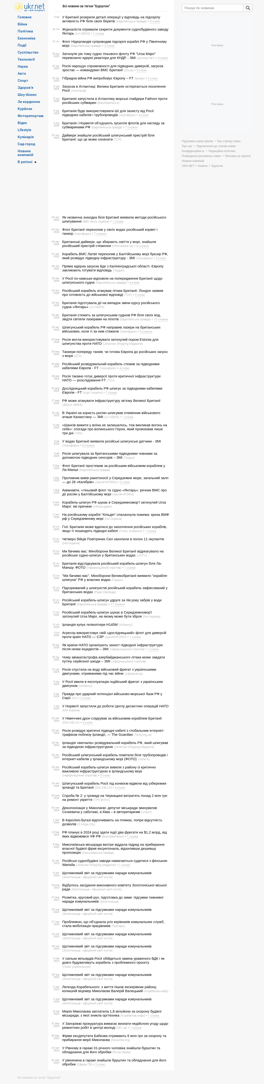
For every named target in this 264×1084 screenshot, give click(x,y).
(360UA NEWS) (72, 405)
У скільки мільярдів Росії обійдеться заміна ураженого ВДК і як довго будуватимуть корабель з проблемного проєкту (113, 960)
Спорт (23, 80)
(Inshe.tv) (144, 759)
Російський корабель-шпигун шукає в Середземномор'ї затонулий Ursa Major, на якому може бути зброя (107, 614)
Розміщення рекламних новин (201, 156)
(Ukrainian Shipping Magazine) (123, 343)
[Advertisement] (110, 178)
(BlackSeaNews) (108, 103)
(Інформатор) (133, 673)
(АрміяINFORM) (106, 482)
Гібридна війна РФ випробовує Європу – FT (98, 78)
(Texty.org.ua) (143, 734)
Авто (22, 73)
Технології (26, 59)
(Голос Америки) (130, 531)
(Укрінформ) (127, 115)
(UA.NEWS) (82, 33)
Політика (25, 31)
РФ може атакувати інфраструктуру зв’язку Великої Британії (111, 401)
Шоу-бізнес (27, 94)
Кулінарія (26, 137)
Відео (22, 123)
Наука (23, 66)
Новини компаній (25, 153)
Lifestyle (24, 130)
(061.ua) (121, 1027)
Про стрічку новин (228, 141)
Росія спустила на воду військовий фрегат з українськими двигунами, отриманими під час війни (109, 671)
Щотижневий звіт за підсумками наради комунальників (107, 873)
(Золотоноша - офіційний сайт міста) (87, 877)
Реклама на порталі (238, 156)
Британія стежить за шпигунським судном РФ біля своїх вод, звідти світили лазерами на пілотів (111, 317)
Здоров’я (25, 87)
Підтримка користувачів (197, 141)
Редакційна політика (222, 151)
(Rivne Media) (121, 1052)
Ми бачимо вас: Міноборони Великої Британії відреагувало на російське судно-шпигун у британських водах (113, 553)
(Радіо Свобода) (105, 592)
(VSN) (78, 433)
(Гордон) (118, 270)
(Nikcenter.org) (120, 1040)
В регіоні (25, 162)
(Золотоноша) (109, 901)
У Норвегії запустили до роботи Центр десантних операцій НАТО (115, 706)
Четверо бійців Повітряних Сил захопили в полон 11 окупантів (113, 539)
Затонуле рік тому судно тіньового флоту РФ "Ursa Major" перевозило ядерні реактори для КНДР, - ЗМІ (109, 56)
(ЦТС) (78, 356)
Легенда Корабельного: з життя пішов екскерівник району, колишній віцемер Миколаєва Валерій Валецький (109, 989)
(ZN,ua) (129, 70)
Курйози (25, 108)
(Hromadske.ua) (122, 246)
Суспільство (28, 52)
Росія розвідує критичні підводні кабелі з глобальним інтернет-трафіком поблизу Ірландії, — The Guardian (113, 732)
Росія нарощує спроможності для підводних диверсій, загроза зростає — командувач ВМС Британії (112, 68)
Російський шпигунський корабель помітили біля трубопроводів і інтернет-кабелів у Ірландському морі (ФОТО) (115, 757)
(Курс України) (92, 392)
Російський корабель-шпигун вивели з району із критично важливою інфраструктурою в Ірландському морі (109, 769)
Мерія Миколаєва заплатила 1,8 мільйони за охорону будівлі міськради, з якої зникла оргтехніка (112, 1013)
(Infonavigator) (102, 506)
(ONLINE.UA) (70, 722)
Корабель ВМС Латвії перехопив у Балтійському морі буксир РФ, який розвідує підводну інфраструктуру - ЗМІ (115, 256)
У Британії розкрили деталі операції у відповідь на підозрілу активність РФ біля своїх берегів (111, 19)
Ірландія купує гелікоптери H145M (90, 624)
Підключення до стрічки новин (216, 146)
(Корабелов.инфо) (156, 991)
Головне (25, 17)
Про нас (187, 146)
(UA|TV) (142, 555)
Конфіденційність (193, 151)
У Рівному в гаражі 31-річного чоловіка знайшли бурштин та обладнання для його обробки (111, 1050)
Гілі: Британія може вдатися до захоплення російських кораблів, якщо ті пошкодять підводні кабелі (114, 529)
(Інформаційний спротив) (104, 567)
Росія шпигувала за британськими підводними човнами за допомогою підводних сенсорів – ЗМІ (109, 455)
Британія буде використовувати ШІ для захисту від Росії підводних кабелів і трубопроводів (108, 113)
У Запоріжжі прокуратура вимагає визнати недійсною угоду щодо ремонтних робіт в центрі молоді (115, 1025)
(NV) (74, 698)
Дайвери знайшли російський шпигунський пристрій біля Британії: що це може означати (108, 137)
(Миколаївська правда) (98, 852)
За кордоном (29, 101)
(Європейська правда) (131, 21)
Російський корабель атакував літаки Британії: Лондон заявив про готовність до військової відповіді (112, 293)
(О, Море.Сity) (86, 824)
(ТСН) (117, 139)
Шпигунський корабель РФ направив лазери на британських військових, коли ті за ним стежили (111, 329)
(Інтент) (146, 812)
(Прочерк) (118, 926)
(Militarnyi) (126, 624)
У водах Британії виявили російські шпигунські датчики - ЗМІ (111, 441)
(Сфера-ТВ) (84, 1064)
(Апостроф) (78, 90)
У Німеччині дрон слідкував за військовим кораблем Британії (112, 718)
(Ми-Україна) (113, 519)
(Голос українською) (76, 966)
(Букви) (139, 78)
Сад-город (26, 144)
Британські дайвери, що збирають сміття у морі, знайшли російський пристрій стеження (109, 244)
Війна (22, 24)
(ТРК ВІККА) (101, 800)
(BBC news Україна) (96, 221)
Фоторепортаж (30, 115)
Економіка (26, 38)
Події (22, 45)
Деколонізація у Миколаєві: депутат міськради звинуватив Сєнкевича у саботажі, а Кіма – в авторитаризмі (109, 810)
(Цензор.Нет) (146, 58)
